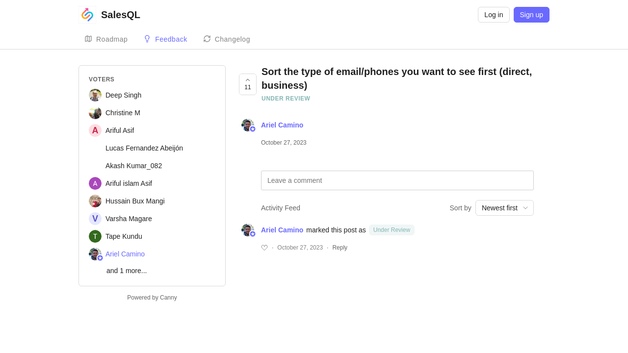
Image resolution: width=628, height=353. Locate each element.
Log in (493, 15)
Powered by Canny (152, 297)
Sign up (531, 15)
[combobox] (504, 208)
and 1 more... (126, 271)
